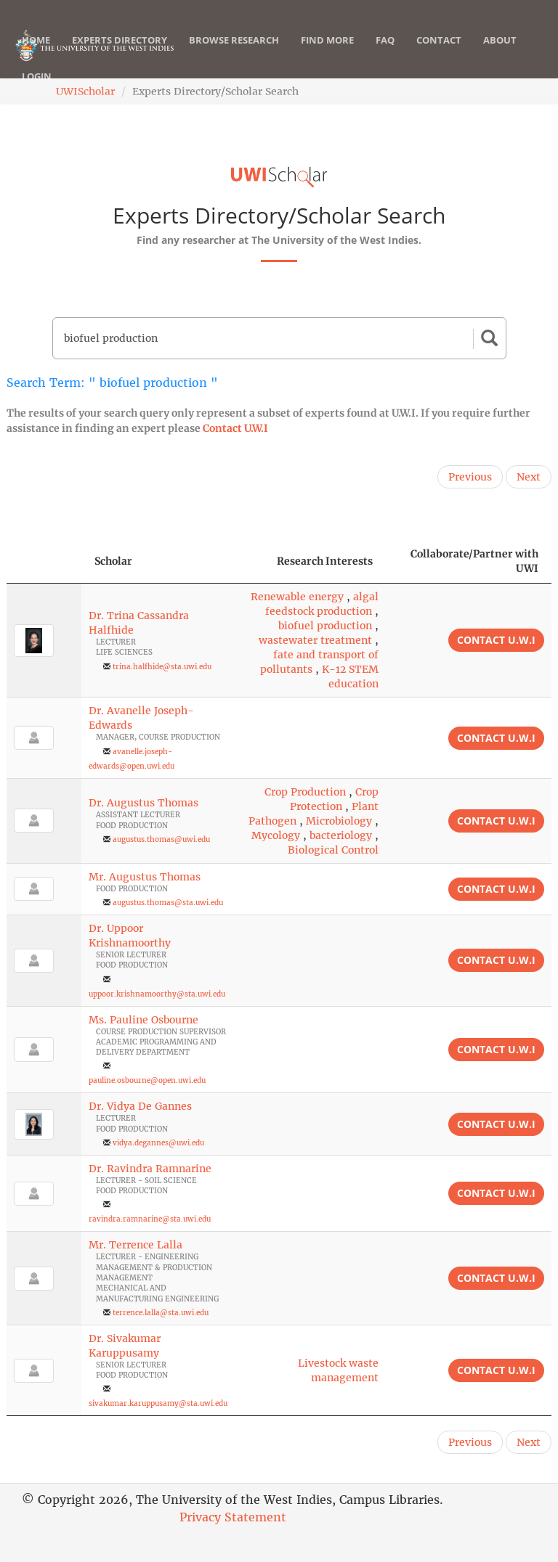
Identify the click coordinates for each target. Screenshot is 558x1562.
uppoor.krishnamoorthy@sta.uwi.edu (157, 994)
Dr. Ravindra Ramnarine (150, 1168)
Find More (327, 54)
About (500, 54)
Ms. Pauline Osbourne (143, 1019)
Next (529, 476)
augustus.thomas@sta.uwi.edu (168, 902)
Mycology (275, 835)
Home (36, 54)
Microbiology (339, 820)
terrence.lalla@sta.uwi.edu (161, 1312)
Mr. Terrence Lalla (135, 1244)
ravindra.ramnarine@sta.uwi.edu (150, 1219)
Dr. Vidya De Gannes (140, 1106)
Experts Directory (119, 54)
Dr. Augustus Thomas (143, 802)
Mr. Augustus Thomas (145, 876)
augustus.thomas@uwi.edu (161, 839)
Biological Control (333, 849)
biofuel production (325, 625)
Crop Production (305, 791)
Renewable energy (297, 596)
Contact (438, 54)
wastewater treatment (315, 640)
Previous (470, 476)
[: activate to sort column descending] (44, 561)
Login (37, 90)
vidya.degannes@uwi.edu (158, 1143)
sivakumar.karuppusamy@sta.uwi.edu (158, 1403)
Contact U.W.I (235, 428)
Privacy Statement (232, 1517)
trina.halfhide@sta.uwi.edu (162, 666)
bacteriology (341, 835)
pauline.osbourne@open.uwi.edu (147, 1080)
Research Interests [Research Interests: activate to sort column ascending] (325, 561)
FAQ (385, 54)
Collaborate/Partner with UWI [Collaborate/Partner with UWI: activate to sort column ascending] (474, 561)
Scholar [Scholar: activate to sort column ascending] (113, 561)
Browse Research (234, 54)
